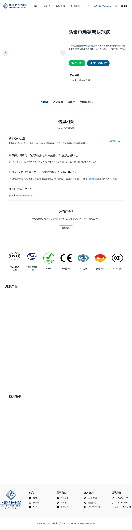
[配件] (33, 506)
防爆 (89, 80)
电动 (77, 80)
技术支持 (89, 490)
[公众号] (117, 509)
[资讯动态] (63, 496)
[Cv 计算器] (90, 496)
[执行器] (34, 501)
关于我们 (62, 490)
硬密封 (83, 80)
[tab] (43, 102)
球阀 (72, 80)
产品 (31, 490)
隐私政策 (92, 523)
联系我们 (117, 490)
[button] (116, 6)
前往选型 (114, 141)
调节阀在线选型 (20, 138)
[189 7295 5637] (102, 6)
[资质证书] (63, 506)
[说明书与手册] (92, 506)
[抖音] (115, 506)
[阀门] (33, 496)
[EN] (124, 6)
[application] (40, 6)
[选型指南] (90, 501)
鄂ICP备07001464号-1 (76, 523)
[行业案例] (63, 501)
